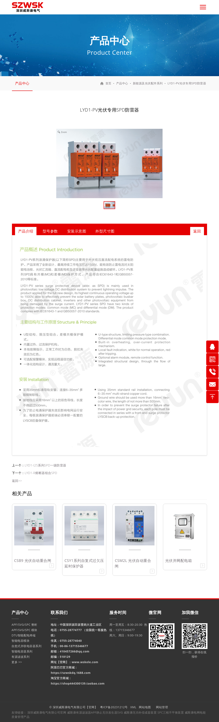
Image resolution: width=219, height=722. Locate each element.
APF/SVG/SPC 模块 (24, 630)
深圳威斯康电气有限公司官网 (46, 712)
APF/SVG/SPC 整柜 (24, 625)
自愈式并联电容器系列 (26, 646)
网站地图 (145, 707)
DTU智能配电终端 (24, 635)
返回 (197, 231)
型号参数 (50, 231)
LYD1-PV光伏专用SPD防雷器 (186, 83)
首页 (108, 83)
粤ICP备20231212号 (114, 707)
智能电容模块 (20, 641)
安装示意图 (76, 231)
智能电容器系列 (22, 651)
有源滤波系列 (20, 657)
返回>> (17, 481)
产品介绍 (25, 231)
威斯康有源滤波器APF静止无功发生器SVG (95, 712)
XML (133, 707)
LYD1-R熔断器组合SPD (41, 473)
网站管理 (162, 707)
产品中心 (22, 83)
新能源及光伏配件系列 (148, 83)
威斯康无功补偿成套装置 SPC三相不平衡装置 (154, 712)
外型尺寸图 (105, 231)
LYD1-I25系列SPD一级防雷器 (45, 465)
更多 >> (17, 662)
